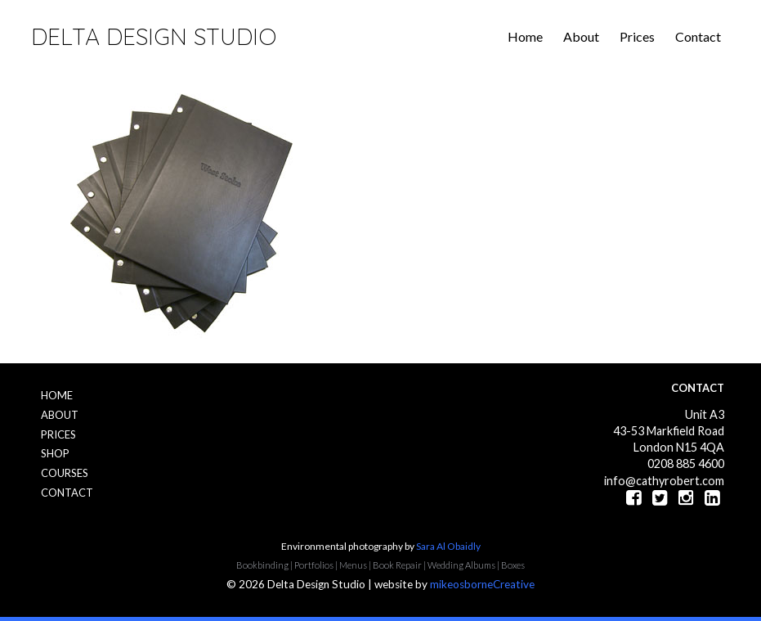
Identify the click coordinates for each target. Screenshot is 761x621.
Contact (698, 36)
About (581, 36)
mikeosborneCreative (482, 584)
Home (525, 36)
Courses (64, 472)
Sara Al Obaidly (448, 546)
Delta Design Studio (153, 36)
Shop (55, 453)
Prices (637, 36)
